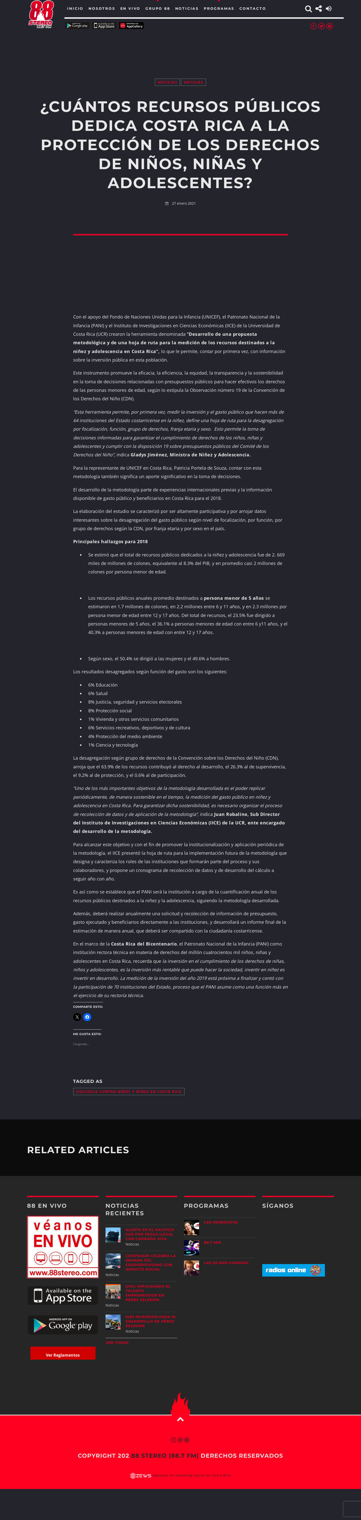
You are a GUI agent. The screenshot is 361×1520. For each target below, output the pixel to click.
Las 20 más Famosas (226, 1263)
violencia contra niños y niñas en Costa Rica (129, 1091)
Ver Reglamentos (63, 1355)
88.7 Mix (212, 1242)
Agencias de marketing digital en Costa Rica (192, 1475)
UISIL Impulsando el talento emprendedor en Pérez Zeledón (148, 1293)
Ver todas (117, 1342)
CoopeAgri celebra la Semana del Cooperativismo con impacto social (151, 1263)
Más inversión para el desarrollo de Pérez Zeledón (151, 1321)
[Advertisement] (180, 47)
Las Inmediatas (221, 1222)
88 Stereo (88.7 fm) (165, 1455)
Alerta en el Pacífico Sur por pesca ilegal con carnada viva (150, 1234)
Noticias (167, 82)
